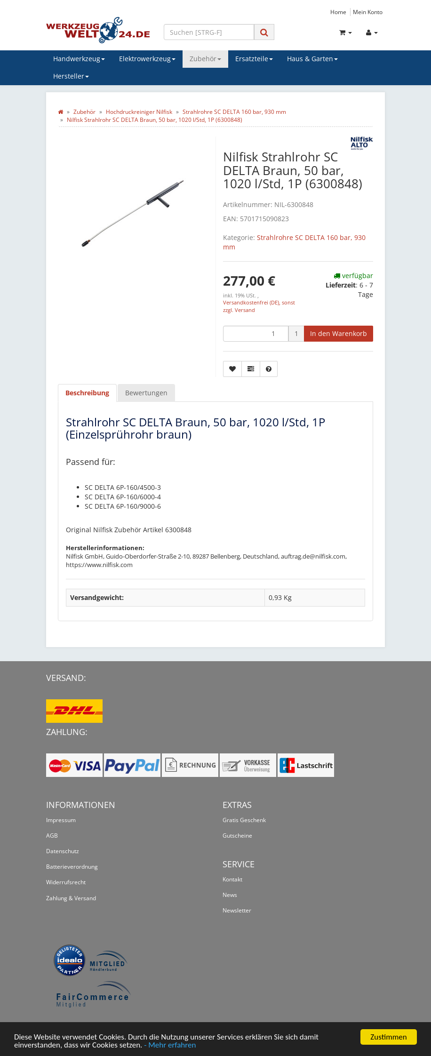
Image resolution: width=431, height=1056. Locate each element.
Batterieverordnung (72, 867)
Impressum (61, 820)
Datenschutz (62, 851)
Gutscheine (237, 836)
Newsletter (237, 910)
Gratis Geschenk (244, 820)
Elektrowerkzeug (147, 58)
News (230, 895)
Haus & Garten (312, 58)
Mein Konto (368, 12)
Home (338, 12)
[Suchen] (209, 32)
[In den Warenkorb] (338, 334)
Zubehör (205, 58)
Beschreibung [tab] (87, 392)
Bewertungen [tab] (146, 392)
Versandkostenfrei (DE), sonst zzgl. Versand (259, 306)
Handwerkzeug (79, 58)
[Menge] (255, 334)
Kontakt (232, 879)
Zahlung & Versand (71, 898)
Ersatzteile (254, 58)
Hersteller (71, 76)
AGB (52, 836)
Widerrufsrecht (66, 882)
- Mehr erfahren (170, 1045)
